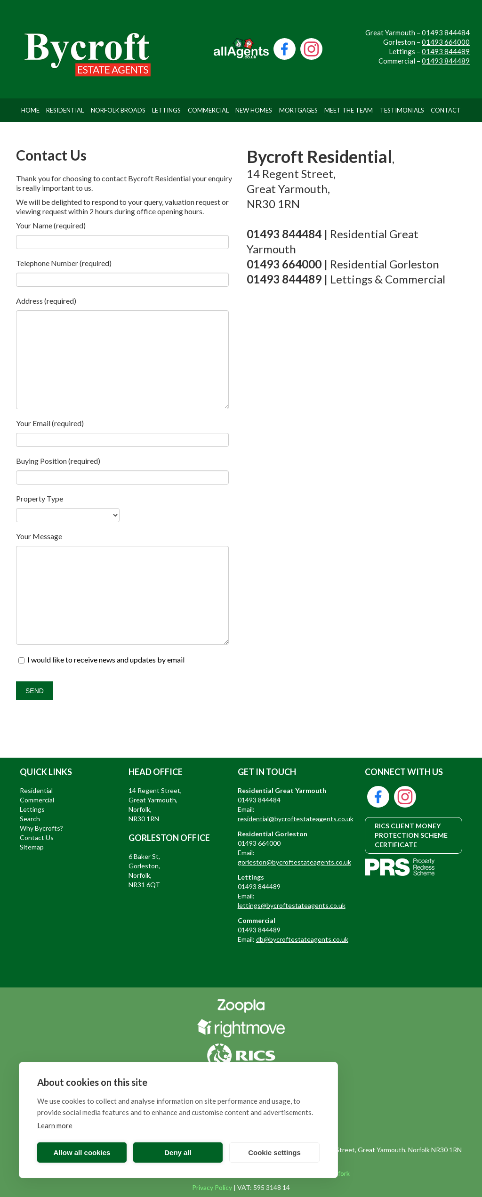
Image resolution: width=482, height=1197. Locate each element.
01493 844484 (446, 32)
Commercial (208, 110)
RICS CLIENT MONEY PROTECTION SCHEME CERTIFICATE (411, 835)
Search (30, 819)
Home (30, 110)
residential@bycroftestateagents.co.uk (295, 819)
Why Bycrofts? (41, 828)
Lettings (166, 110)
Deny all (178, 1152)
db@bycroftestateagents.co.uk (302, 939)
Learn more (54, 1125)
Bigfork (339, 1173)
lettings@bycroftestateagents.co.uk (291, 905)
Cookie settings (274, 1152)
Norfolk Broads (118, 110)
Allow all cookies (82, 1152)
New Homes (253, 110)
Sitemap (32, 847)
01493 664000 (446, 42)
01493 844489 (446, 51)
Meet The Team (348, 110)
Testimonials (402, 110)
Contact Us (37, 837)
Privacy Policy (212, 1187)
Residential (65, 110)
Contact (446, 110)
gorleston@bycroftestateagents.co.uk (294, 862)
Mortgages (298, 110)
